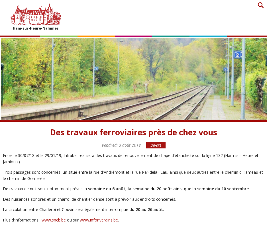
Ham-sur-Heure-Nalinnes (35, 16)
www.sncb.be (54, 220)
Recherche (260, 5)
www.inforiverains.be (99, 220)
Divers (155, 145)
